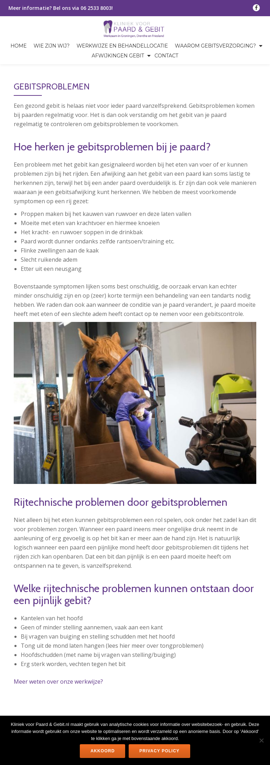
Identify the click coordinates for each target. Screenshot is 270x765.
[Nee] (261, 740)
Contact (167, 55)
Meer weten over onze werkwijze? (58, 681)
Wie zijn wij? (52, 46)
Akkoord (102, 750)
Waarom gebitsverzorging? (215, 46)
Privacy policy (159, 750)
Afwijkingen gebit (118, 55)
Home (19, 46)
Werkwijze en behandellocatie (122, 46)
